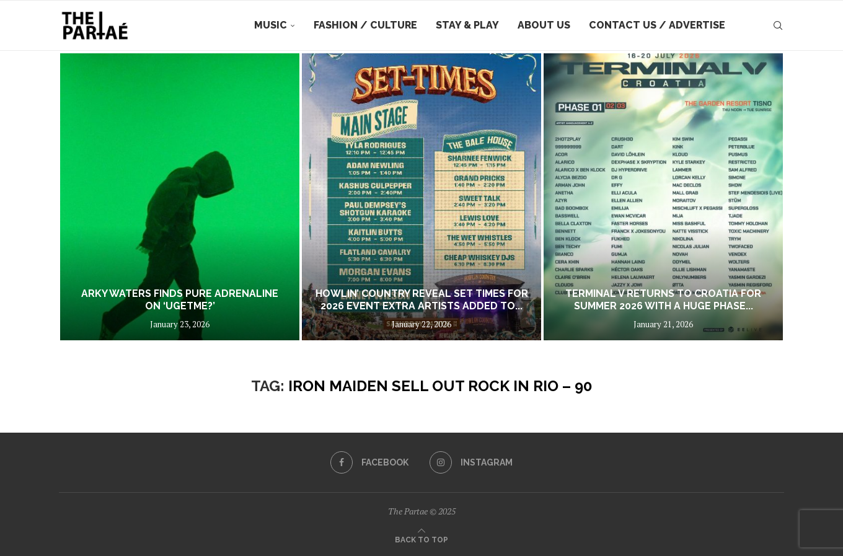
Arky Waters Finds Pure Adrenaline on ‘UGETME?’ (179, 300)
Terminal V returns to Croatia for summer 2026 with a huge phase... (663, 300)
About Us (544, 25)
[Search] (778, 25)
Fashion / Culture (365, 25)
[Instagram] (471, 462)
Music (270, 25)
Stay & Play (467, 25)
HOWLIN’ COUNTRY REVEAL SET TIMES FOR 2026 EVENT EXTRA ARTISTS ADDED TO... (422, 300)
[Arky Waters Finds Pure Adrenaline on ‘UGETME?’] (179, 196)
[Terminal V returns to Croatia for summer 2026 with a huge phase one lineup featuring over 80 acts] (663, 196)
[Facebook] (369, 462)
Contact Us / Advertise (657, 25)
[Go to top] (421, 538)
